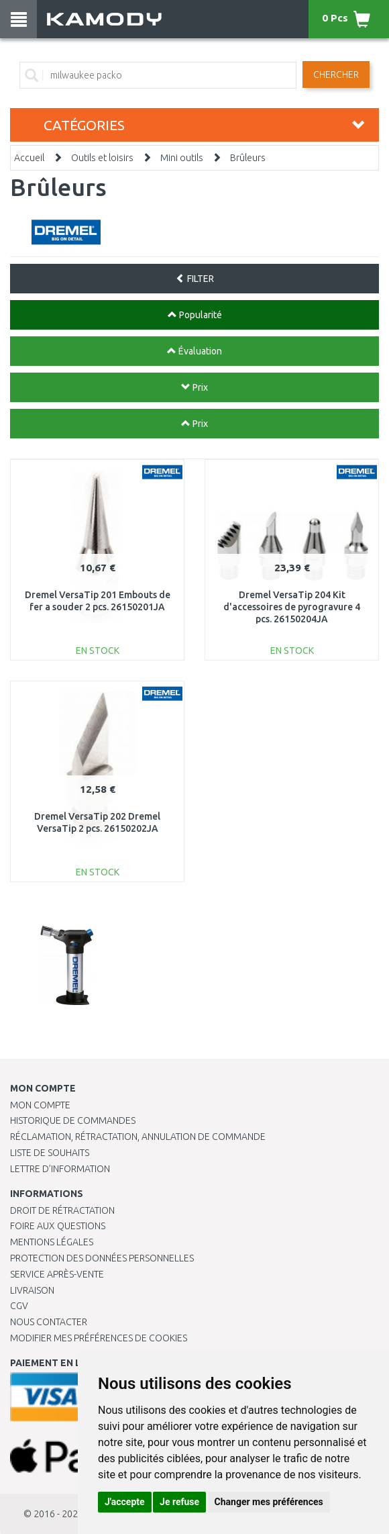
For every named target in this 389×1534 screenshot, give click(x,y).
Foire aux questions (57, 1225)
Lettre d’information (60, 1168)
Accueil (29, 157)
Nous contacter (48, 1321)
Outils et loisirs (102, 157)
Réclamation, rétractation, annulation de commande (138, 1136)
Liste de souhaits (49, 1152)
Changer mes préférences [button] (269, 1501)
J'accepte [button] (125, 1501)
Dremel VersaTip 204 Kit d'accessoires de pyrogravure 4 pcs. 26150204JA (291, 606)
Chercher (336, 74)
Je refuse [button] (179, 1501)
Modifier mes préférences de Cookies (98, 1338)
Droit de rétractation (62, 1210)
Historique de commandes (72, 1120)
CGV (19, 1305)
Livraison (32, 1290)
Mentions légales (51, 1242)
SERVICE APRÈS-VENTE (57, 1274)
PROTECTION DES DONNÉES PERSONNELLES (102, 1258)
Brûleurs (248, 157)
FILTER (195, 278)
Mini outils (181, 157)
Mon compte (40, 1105)
